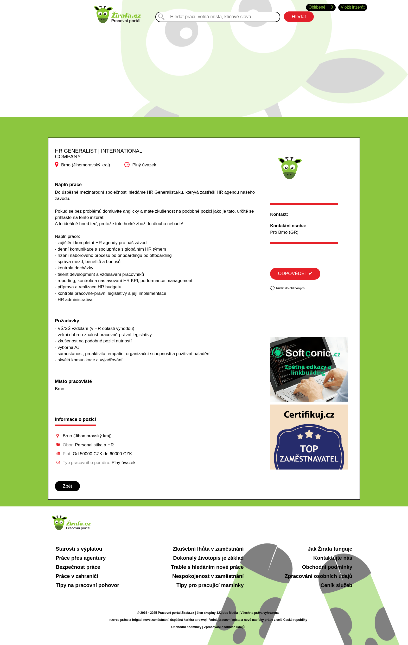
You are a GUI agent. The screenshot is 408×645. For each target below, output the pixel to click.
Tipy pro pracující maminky (210, 585)
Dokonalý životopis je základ (208, 558)
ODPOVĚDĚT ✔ (295, 273)
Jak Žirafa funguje (330, 549)
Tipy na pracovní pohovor (87, 585)
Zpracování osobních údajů (318, 576)
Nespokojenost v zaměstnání (208, 576)
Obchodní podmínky (327, 567)
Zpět (67, 486)
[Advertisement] (204, 67)
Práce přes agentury (81, 558)
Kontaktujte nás (332, 558)
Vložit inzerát (353, 7)
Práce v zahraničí (77, 576)
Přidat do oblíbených (290, 288)
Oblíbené (321, 7)
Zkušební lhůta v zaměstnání (208, 549)
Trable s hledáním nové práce (207, 567)
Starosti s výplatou (79, 549)
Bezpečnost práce (78, 567)
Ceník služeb (336, 585)
